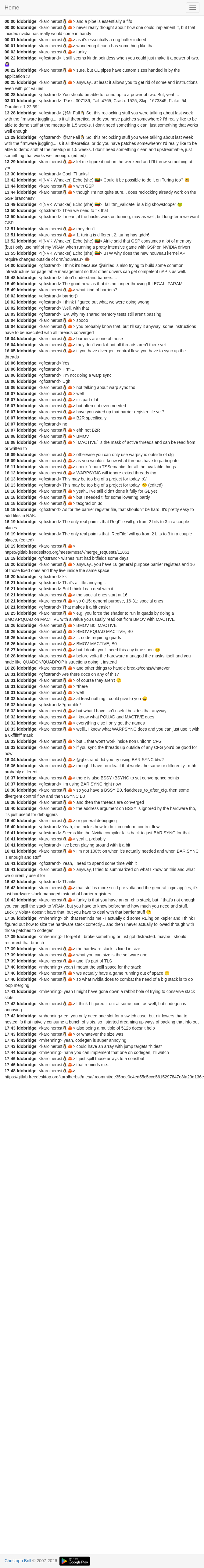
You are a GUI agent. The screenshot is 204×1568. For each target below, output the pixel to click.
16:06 (10, 363)
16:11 (10, 466)
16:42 (10, 881)
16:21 (10, 582)
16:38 (10, 790)
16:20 (10, 564)
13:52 (10, 241)
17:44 (10, 1052)
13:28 (10, 112)
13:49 (10, 204)
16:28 (10, 655)
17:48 (10, 1070)
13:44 (10, 186)
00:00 (10, 21)
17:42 (10, 1003)
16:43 (10, 899)
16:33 (10, 729)
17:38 (10, 918)
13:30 (10, 173)
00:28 (10, 94)
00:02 (10, 51)
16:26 (10, 625)
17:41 (10, 991)
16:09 (10, 454)
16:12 (10, 472)
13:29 (10, 137)
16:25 (10, 613)
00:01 (10, 39)
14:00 (10, 265)
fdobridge (27, 21)
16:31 (10, 674)
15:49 (10, 283)
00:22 (10, 58)
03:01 (10, 100)
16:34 (10, 759)
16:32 (10, 698)
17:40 (10, 967)
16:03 (10, 314)
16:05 (10, 350)
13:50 (10, 210)
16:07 (10, 393)
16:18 (10, 491)
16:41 (10, 832)
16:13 (10, 479)
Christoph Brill (18, 1560)
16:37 (10, 777)
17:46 (10, 1058)
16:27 (10, 649)
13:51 (10, 228)
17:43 (10, 1028)
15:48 (10, 277)
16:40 (10, 808)
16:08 (10, 436)
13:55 (10, 253)
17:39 (10, 936)
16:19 (10, 509)
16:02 (10, 295)
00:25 (10, 82)
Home (12, 8)
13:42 (10, 180)
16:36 (10, 765)
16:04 (10, 320)
